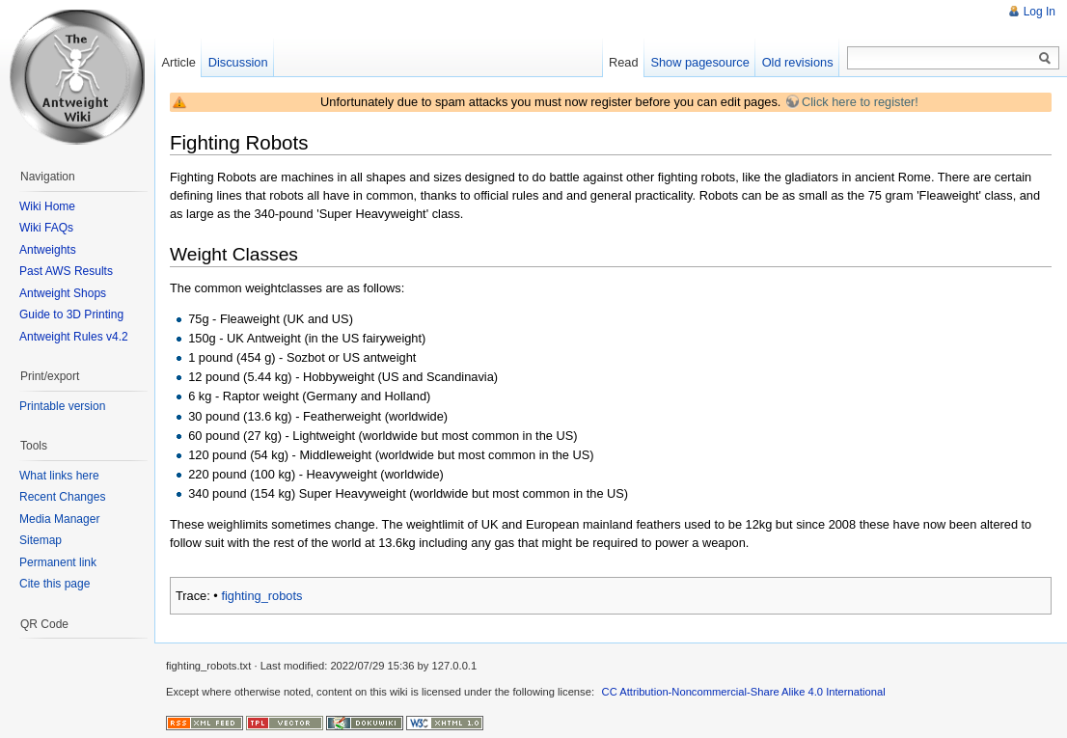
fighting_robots (261, 595)
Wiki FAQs (46, 227)
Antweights (47, 250)
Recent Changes (62, 497)
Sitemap (40, 540)
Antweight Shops (62, 293)
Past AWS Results (66, 271)
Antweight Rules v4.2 (73, 336)
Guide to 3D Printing (71, 314)
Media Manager (59, 519)
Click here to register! (860, 102)
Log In (1039, 11)
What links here (59, 475)
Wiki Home (47, 206)
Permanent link (57, 562)
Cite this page (54, 583)
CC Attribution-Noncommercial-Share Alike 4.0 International (744, 691)
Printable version (62, 406)
